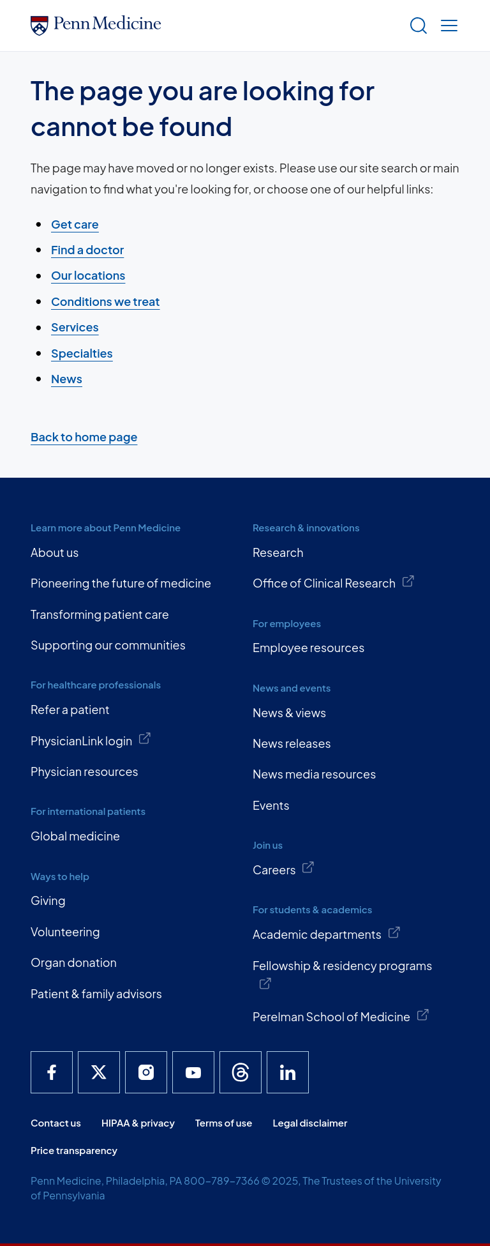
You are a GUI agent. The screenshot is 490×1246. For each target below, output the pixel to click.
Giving (48, 900)
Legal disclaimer (309, 1122)
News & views (289, 712)
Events (271, 805)
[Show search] (416, 25)
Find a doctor (87, 249)
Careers (284, 868)
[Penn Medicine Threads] (240, 1072)
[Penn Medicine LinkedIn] (287, 1072)
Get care (75, 224)
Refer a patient (70, 709)
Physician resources (84, 771)
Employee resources (308, 647)
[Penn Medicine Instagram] (146, 1072)
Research (278, 552)
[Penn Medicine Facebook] (51, 1072)
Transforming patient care (100, 614)
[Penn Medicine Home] (214, 25)
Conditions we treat (105, 301)
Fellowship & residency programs (342, 974)
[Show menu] (446, 25)
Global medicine (75, 835)
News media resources (314, 773)
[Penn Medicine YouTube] (193, 1072)
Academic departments (327, 933)
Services (75, 326)
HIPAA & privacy (138, 1122)
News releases (292, 743)
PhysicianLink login (91, 739)
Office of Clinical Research (334, 582)
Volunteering (65, 931)
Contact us (56, 1122)
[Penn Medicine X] (98, 1072)
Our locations (88, 275)
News (66, 378)
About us (54, 552)
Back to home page (84, 436)
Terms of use (224, 1122)
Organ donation (74, 962)
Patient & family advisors (96, 993)
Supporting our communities (108, 644)
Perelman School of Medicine (341, 1016)
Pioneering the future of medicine (121, 582)
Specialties (82, 353)
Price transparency (74, 1150)
